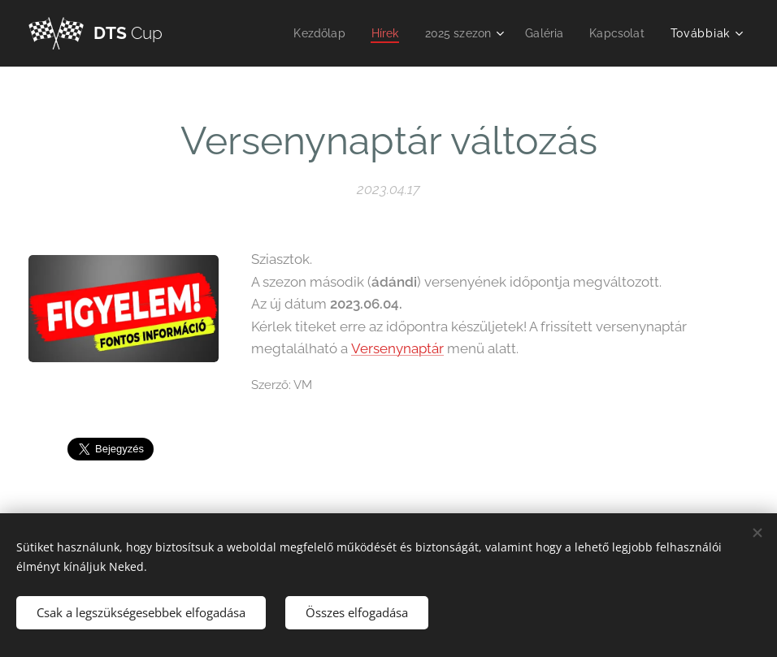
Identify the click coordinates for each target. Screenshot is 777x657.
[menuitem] (308, 33)
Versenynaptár (397, 348)
